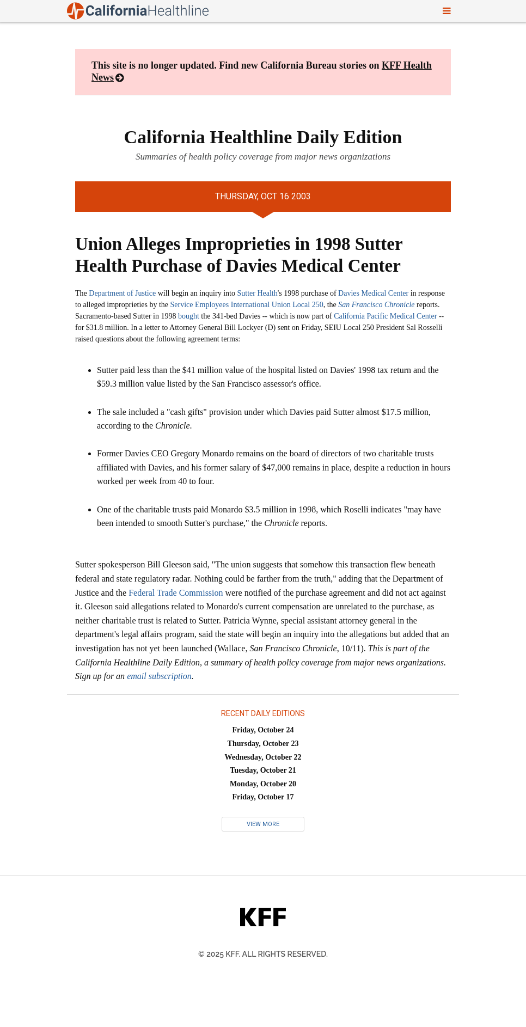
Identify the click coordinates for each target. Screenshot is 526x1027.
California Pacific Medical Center (385, 316)
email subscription (159, 676)
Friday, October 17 (263, 797)
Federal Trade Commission (176, 592)
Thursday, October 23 (263, 743)
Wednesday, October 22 (263, 757)
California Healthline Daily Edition (263, 137)
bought (188, 316)
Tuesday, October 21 (263, 770)
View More (263, 824)
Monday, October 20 (263, 784)
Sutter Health (257, 293)
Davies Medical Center (373, 293)
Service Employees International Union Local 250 (246, 305)
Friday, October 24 (263, 730)
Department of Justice (122, 293)
